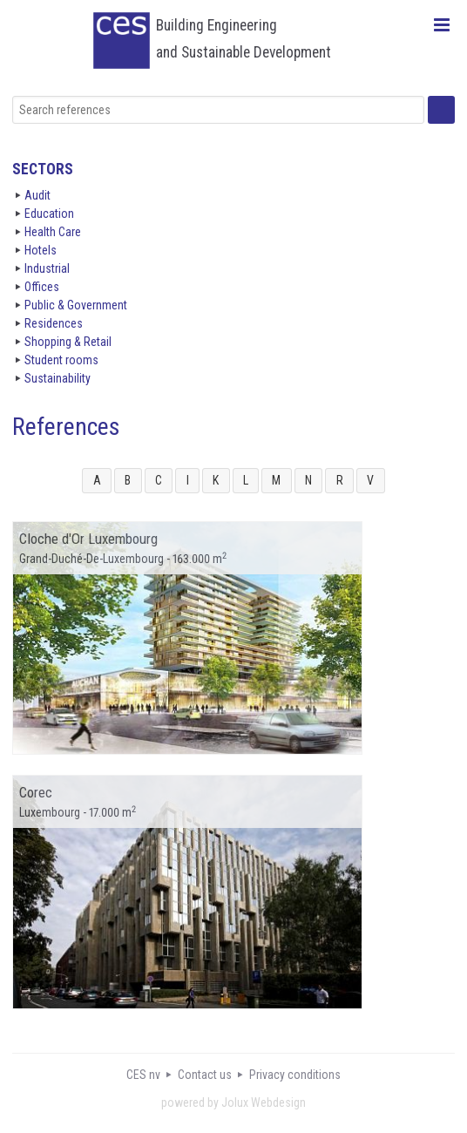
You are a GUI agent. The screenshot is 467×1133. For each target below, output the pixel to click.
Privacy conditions (295, 1075)
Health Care (52, 232)
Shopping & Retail (68, 342)
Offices (41, 287)
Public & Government (75, 305)
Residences (53, 323)
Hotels (40, 250)
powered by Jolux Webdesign (233, 1102)
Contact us (205, 1075)
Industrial (47, 268)
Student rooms (61, 360)
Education (49, 213)
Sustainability (57, 378)
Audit (37, 195)
